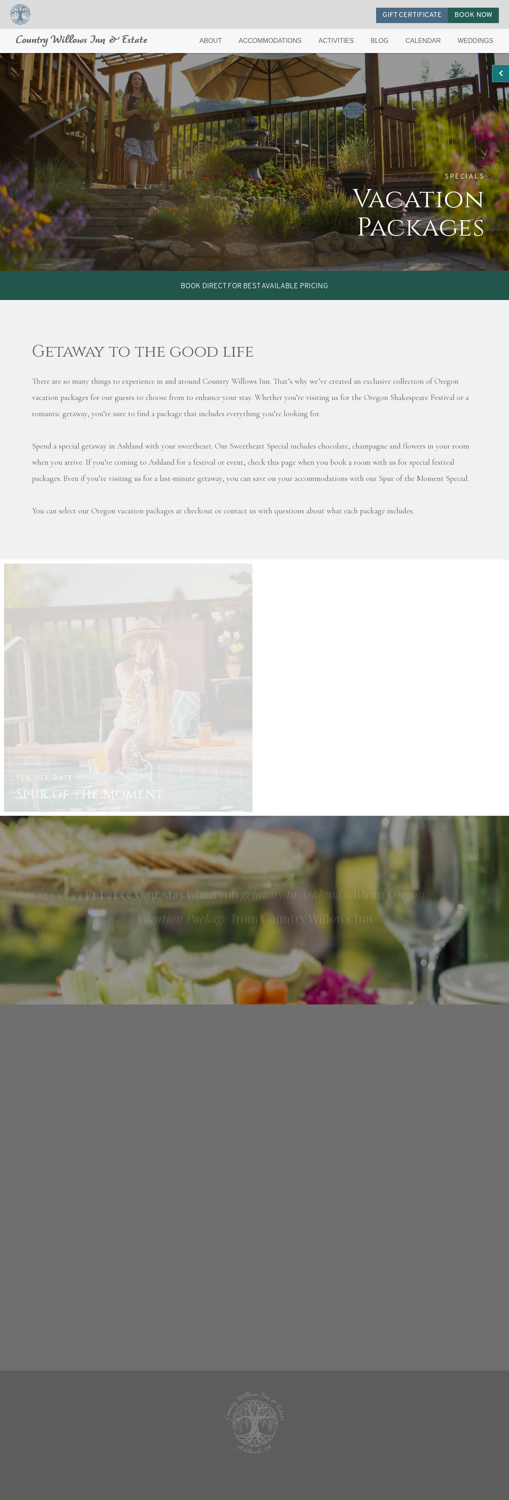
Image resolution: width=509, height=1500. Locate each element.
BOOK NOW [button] (473, 15)
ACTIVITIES (336, 40)
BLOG (380, 40)
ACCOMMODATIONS (270, 40)
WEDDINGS (475, 40)
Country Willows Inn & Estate (82, 41)
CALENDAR (423, 40)
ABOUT (210, 40)
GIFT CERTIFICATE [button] (412, 15)
